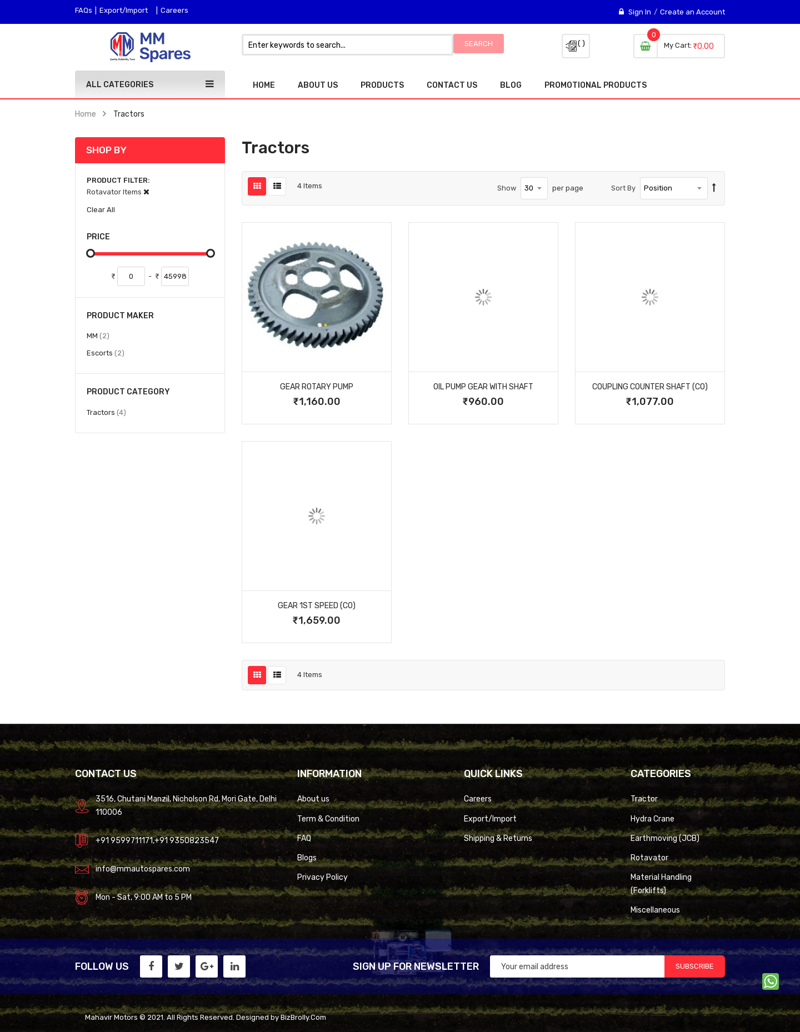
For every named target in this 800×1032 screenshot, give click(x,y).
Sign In (639, 12)
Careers (174, 10)
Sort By (623, 188)
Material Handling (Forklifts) (661, 883)
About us (313, 798)
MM (98, 335)
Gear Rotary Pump (316, 386)
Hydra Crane (652, 818)
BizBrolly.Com (303, 1017)
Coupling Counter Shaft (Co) (650, 386)
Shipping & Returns (498, 838)
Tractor (644, 798)
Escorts (105, 352)
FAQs (83, 10)
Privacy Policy (322, 877)
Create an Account (692, 12)
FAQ (304, 838)
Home (85, 113)
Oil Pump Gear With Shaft (483, 386)
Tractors (106, 412)
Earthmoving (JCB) (665, 838)
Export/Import (123, 10)
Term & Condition (328, 818)
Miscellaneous (655, 909)
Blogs (307, 857)
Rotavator (649, 857)
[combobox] (347, 44)
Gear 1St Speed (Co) (317, 605)
